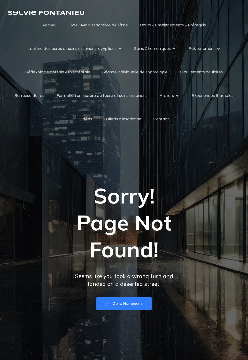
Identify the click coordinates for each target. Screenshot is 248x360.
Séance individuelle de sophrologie (135, 72)
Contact (161, 119)
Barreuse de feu (30, 95)
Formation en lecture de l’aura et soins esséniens (102, 95)
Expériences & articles (212, 95)
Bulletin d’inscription (122, 119)
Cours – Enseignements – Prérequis (173, 25)
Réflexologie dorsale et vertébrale (57, 72)
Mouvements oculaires (201, 72)
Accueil (49, 25)
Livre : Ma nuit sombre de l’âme (98, 25)
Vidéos (85, 119)
